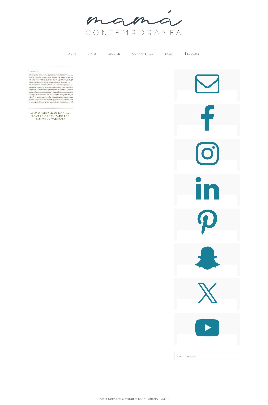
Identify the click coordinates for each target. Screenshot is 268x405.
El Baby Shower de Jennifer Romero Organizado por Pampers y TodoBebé (50, 116)
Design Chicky (148, 399)
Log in (164, 399)
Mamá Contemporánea (134, 22)
